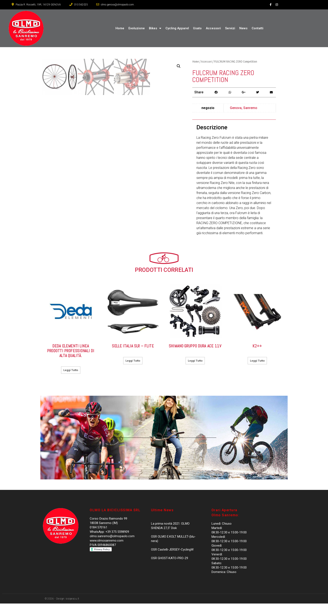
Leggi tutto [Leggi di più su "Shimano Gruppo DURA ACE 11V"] (195, 367)
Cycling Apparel (177, 28)
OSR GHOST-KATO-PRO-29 (169, 565)
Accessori (213, 28)
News (243, 28)
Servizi (230, 28)
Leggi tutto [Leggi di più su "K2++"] (257, 367)
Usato (197, 28)
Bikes (155, 28)
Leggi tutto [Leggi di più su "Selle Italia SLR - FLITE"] (133, 367)
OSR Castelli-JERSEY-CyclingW (172, 556)
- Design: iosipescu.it (66, 605)
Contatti (257, 28)
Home (119, 28)
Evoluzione (136, 28)
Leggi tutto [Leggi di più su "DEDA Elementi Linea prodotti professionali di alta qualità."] (70, 376)
